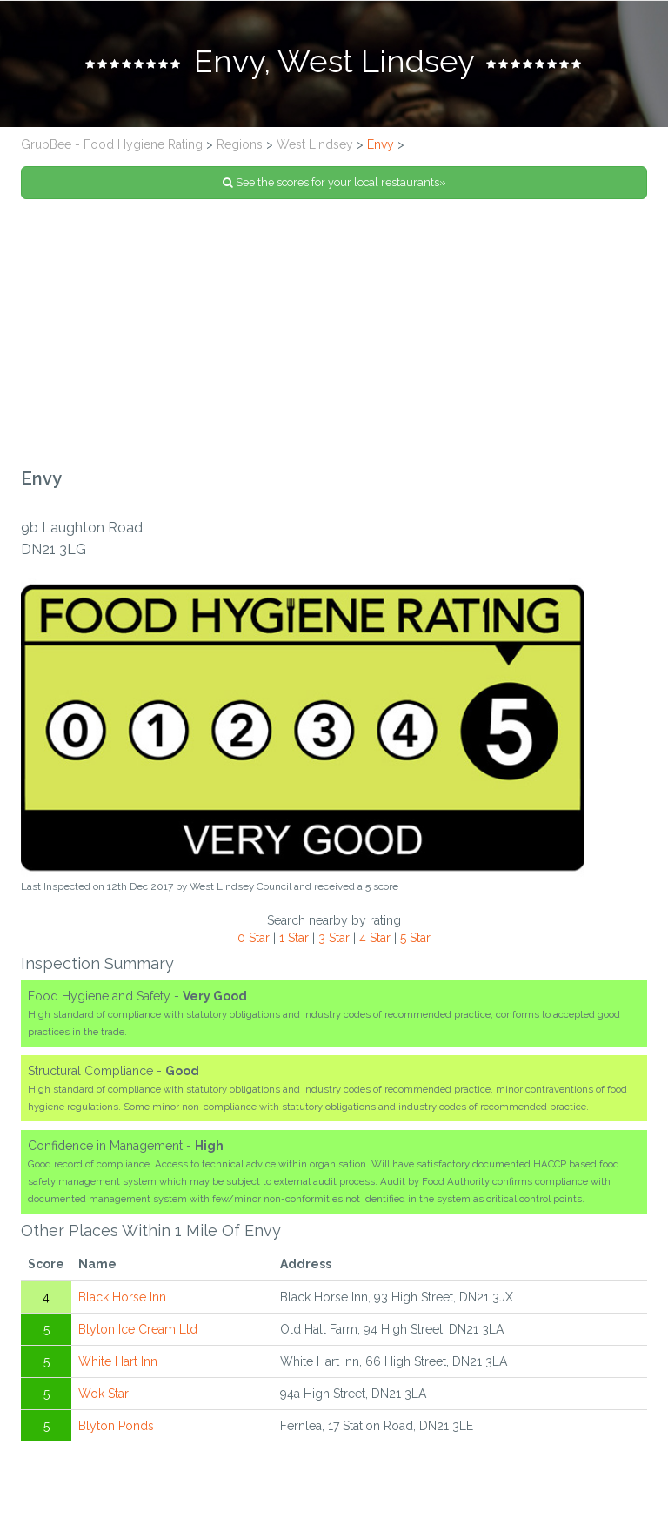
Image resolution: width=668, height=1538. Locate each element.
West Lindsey (315, 144)
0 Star (253, 938)
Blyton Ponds (116, 1426)
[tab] (334, 63)
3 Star (334, 938)
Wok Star (103, 1394)
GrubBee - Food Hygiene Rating (112, 144)
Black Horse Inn (122, 1297)
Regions (240, 144)
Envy (380, 144)
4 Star (375, 938)
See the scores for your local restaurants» (334, 182)
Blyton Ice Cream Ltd (137, 1329)
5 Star (415, 938)
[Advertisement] (334, 334)
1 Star (294, 938)
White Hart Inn (117, 1361)
